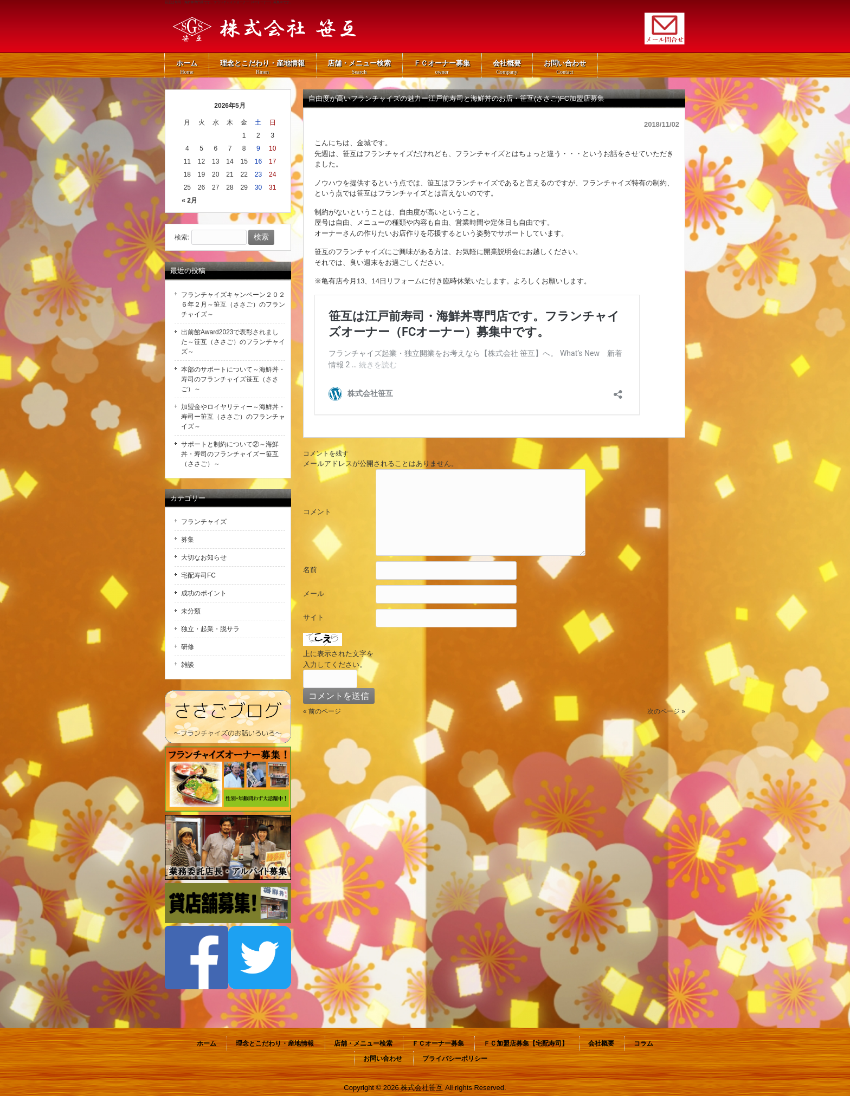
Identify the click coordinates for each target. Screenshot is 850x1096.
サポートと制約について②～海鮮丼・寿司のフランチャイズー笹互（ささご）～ (230, 454)
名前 (310, 570)
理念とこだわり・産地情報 (275, 1043)
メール (313, 593)
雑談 (187, 665)
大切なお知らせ (204, 557)
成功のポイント (204, 593)
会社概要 (601, 1043)
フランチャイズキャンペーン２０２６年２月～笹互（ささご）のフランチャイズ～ (233, 304)
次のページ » (666, 711)
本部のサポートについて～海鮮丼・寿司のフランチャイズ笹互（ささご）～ (233, 379)
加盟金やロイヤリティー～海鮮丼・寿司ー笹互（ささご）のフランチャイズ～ (233, 416)
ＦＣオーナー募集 (438, 1043)
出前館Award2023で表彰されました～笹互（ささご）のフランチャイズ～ (233, 341)
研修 (187, 647)
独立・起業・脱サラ (210, 629)
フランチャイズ (204, 522)
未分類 (191, 611)
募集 (187, 539)
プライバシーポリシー (454, 1058)
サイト (313, 617)
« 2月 (189, 200)
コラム (643, 1043)
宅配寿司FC (198, 575)
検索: (182, 237)
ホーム (206, 1043)
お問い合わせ (382, 1058)
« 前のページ (322, 711)
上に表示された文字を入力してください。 (338, 659)
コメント (317, 512)
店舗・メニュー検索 (363, 1043)
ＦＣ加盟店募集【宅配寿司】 (526, 1043)
